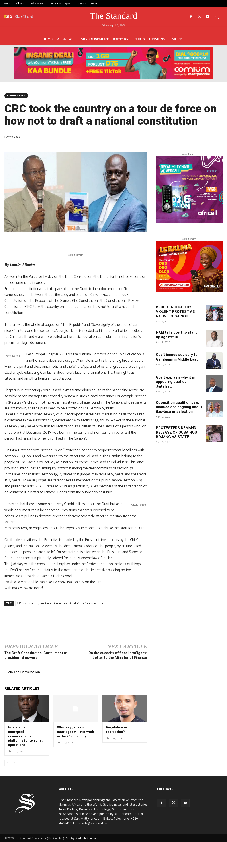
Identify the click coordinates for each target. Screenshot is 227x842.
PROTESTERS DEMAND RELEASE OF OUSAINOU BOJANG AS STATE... (176, 432)
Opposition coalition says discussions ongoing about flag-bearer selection (179, 407)
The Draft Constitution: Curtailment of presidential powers (35, 655)
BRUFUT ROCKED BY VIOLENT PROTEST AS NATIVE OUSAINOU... (175, 311)
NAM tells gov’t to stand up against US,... (177, 334)
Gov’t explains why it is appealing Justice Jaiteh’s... (175, 381)
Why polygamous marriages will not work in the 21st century (75, 731)
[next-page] (14, 763)
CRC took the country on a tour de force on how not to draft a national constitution (60, 603)
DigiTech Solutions (86, 838)
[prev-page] (7, 763)
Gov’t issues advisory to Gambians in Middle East (177, 356)
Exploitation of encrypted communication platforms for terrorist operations (25, 736)
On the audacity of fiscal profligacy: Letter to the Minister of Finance (117, 655)
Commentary (16, 95)
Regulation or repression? (116, 729)
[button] (217, 17)
